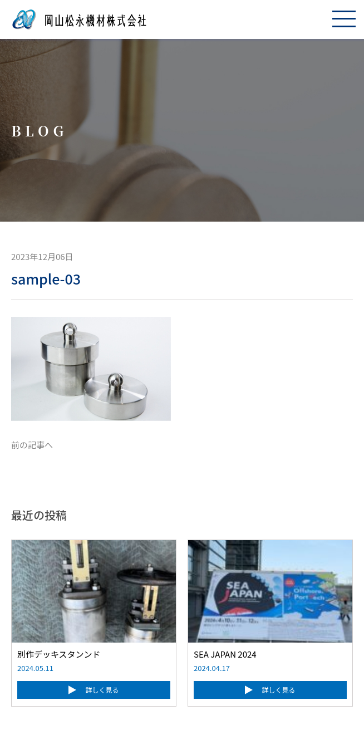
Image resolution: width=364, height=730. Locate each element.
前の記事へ (32, 444)
